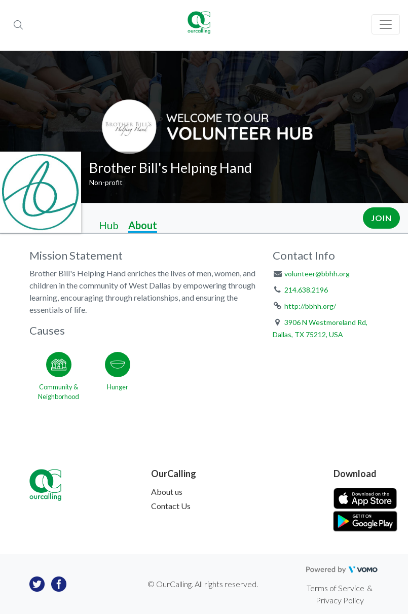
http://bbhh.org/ (310, 306)
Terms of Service (335, 588)
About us (166, 491)
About (142, 225)
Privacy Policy (340, 600)
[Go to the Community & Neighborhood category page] (58, 374)
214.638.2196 (306, 289)
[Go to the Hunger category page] (117, 374)
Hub (109, 225)
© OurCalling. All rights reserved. (202, 584)
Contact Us (171, 506)
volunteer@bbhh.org (317, 273)
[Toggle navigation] (386, 24)
